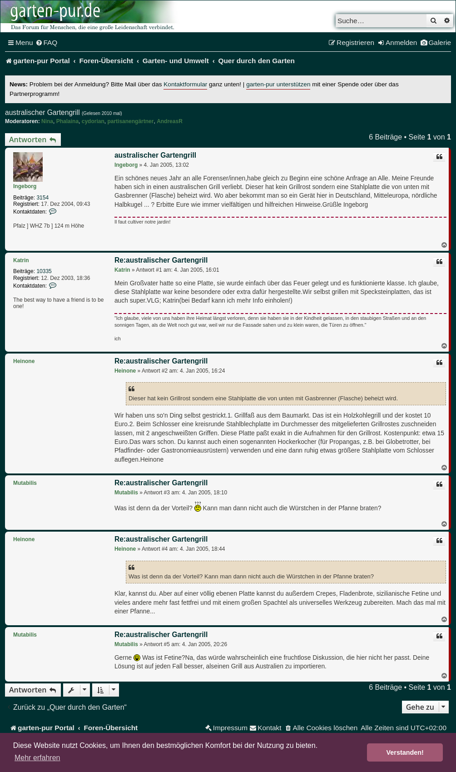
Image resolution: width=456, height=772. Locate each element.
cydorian (93, 121)
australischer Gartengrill (42, 112)
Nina (47, 121)
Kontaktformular (185, 84)
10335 (43, 271)
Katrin (21, 260)
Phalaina (67, 121)
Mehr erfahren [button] (37, 758)
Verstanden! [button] (405, 752)
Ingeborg (24, 186)
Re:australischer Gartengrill (161, 260)
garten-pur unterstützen (278, 84)
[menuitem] (46, 42)
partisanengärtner (130, 121)
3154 (42, 197)
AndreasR (170, 121)
